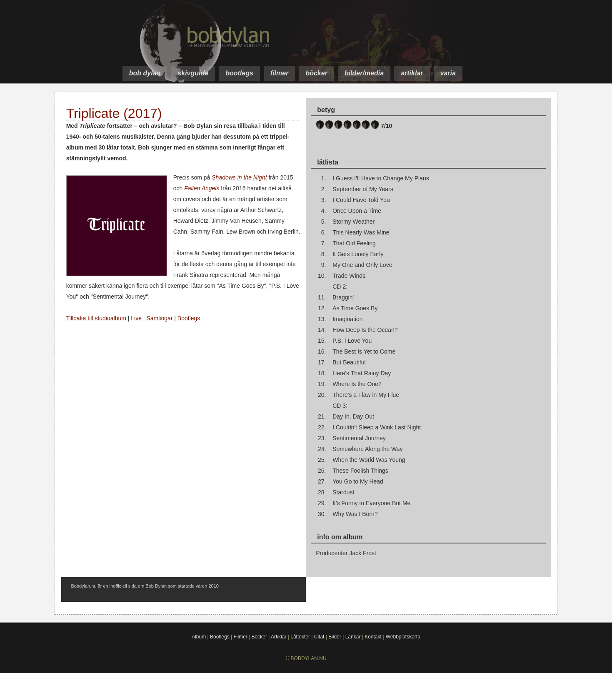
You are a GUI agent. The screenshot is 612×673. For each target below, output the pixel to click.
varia (448, 73)
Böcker (259, 637)
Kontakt (373, 637)
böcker (316, 73)
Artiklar (278, 637)
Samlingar (159, 318)
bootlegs (239, 73)
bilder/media (364, 73)
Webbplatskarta (403, 637)
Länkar (353, 637)
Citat (319, 637)
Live (136, 318)
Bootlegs (188, 318)
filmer (279, 73)
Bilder (334, 637)
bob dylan (145, 73)
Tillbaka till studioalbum (96, 318)
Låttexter (300, 637)
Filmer (240, 637)
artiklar (412, 73)
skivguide (192, 73)
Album (199, 637)
